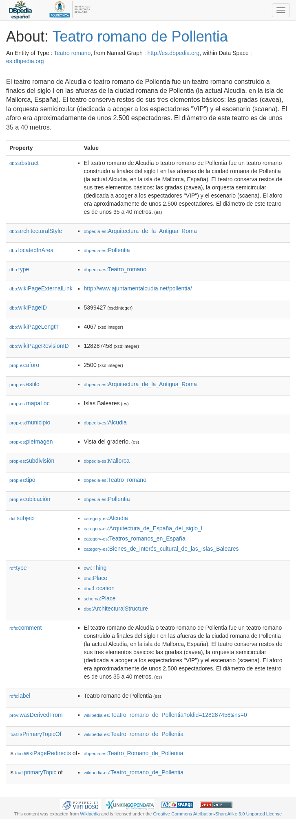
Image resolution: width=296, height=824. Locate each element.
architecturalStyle (35, 231)
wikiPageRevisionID (39, 346)
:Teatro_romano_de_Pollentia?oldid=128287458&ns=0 (165, 715)
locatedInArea (31, 250)
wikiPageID (28, 307)
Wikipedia (90, 813)
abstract (24, 163)
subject (22, 518)
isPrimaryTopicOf (35, 734)
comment (25, 627)
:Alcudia (105, 422)
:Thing (95, 568)
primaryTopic (35, 772)
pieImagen (31, 441)
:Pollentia (107, 250)
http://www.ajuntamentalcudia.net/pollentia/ (138, 288)
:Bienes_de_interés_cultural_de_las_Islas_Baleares (161, 548)
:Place (96, 578)
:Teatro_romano (115, 269)
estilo (24, 384)
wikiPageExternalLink (41, 288)
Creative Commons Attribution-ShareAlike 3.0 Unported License (217, 813)
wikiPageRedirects (43, 753)
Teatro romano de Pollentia (140, 36)
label (19, 695)
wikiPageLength (34, 326)
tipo (22, 480)
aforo (24, 365)
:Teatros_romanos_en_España (135, 538)
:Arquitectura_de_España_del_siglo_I (143, 528)
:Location (99, 588)
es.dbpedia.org (25, 61)
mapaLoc (29, 403)
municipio (29, 422)
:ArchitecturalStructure (116, 608)
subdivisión (31, 460)
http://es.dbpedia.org (174, 53)
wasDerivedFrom (36, 715)
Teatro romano (72, 53)
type (19, 269)
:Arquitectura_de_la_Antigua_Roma (140, 231)
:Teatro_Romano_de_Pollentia (133, 753)
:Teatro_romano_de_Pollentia (133, 734)
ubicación (29, 499)
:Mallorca (107, 460)
